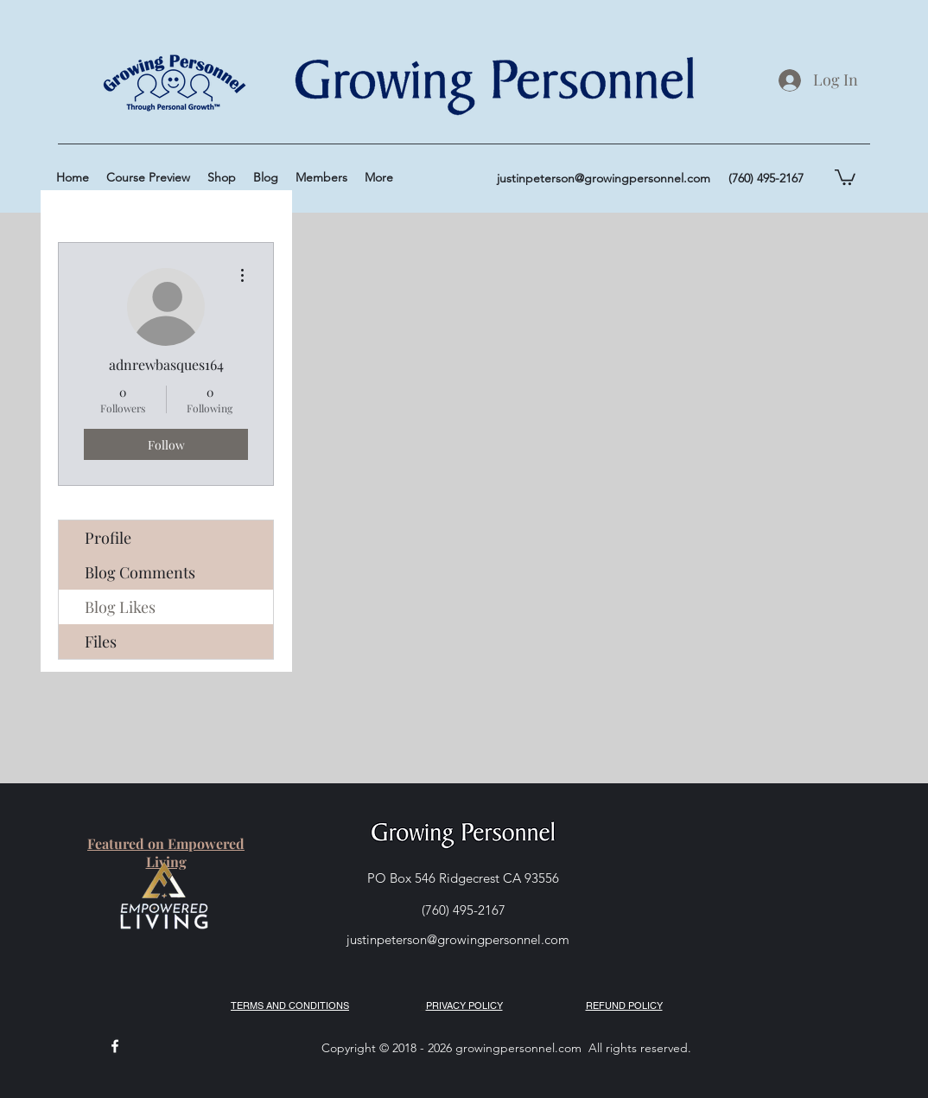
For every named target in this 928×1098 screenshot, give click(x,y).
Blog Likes (120, 607)
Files (101, 641)
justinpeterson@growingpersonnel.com (603, 178)
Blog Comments (140, 572)
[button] (845, 176)
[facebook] (115, 1046)
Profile (108, 537)
